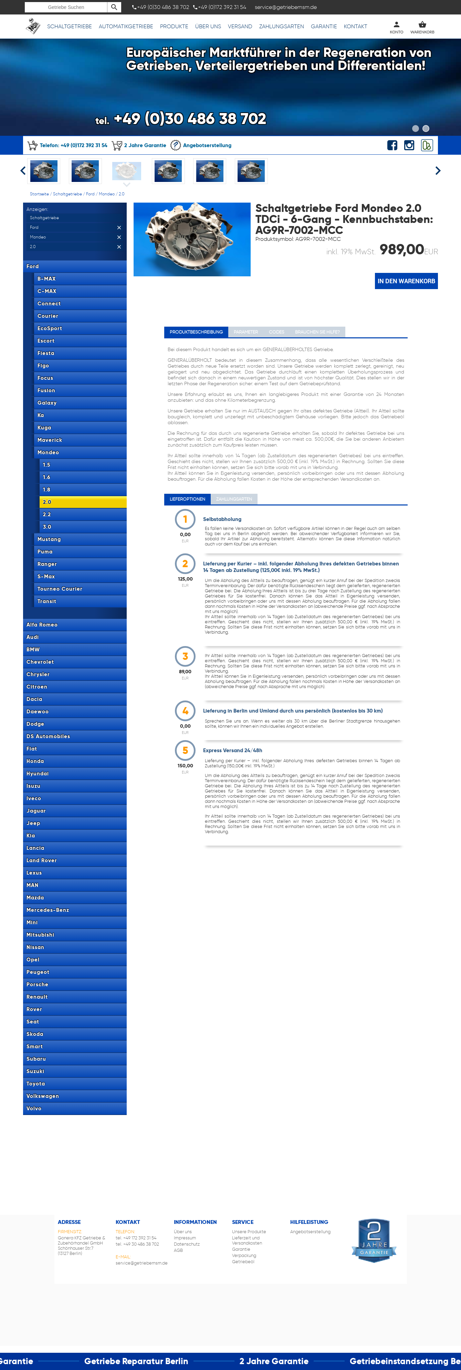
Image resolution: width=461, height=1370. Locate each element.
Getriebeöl (243, 1261)
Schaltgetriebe (69, 26)
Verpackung (244, 1255)
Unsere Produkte (249, 1231)
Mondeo (107, 193)
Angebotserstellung (200, 145)
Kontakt (355, 26)
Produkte (174, 26)
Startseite (39, 193)
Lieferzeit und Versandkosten (247, 1240)
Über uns (208, 26)
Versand (240, 26)
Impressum (185, 1237)
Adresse (69, 1222)
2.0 (122, 193)
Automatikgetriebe (126, 26)
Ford (90, 193)
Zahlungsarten (281, 26)
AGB (178, 1250)
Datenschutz (187, 1244)
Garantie (324, 26)
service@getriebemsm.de (142, 1263)
